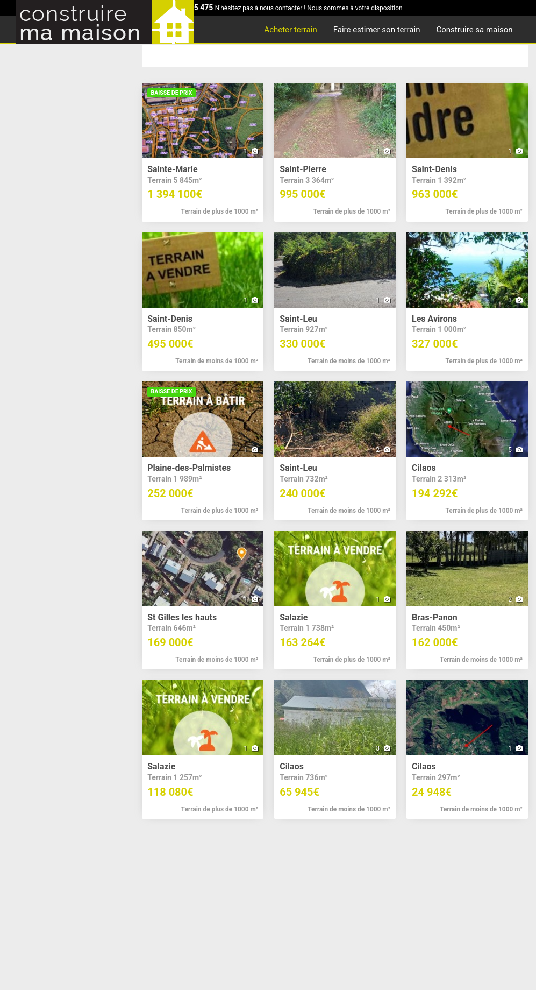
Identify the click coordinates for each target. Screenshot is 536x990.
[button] (202, 152)
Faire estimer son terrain (376, 29)
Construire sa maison (474, 29)
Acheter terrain (290, 29)
